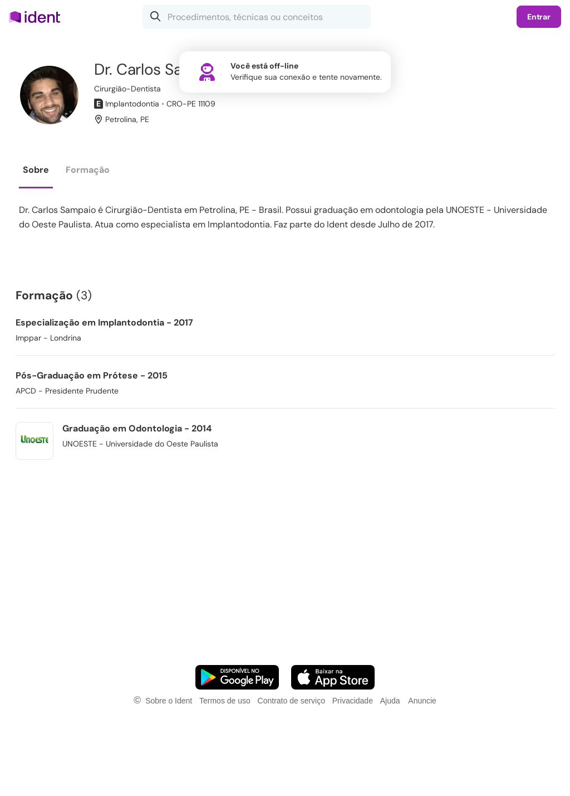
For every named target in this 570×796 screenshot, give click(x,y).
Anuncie (422, 700)
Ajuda (390, 700)
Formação (88, 170)
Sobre (36, 170)
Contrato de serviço (291, 700)
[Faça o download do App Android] (237, 677)
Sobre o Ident (168, 700)
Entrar (539, 17)
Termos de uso (224, 700)
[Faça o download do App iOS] (333, 677)
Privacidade (352, 700)
